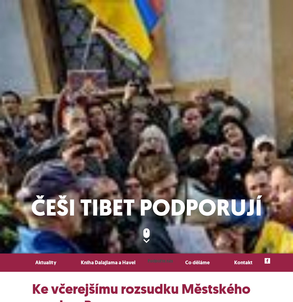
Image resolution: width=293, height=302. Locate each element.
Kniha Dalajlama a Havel (108, 262)
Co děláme (197, 262)
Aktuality (45, 262)
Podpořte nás (160, 261)
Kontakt (243, 262)
